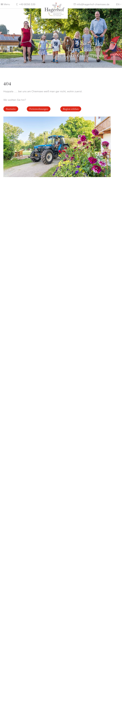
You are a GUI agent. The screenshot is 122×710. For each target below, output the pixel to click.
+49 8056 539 (27, 4)
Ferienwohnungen (38, 109)
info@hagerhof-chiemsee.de (93, 4)
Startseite (11, 109)
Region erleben (71, 109)
